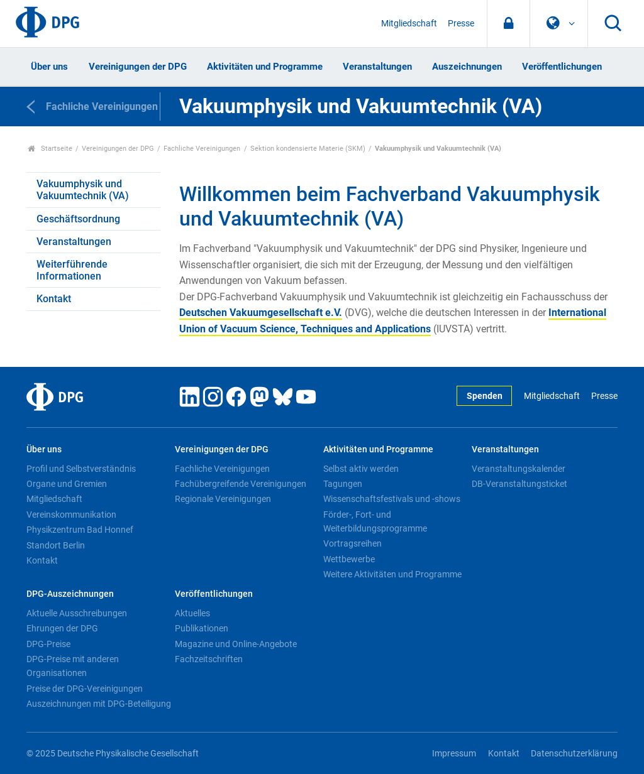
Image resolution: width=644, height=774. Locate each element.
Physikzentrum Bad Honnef (79, 530)
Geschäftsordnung (78, 219)
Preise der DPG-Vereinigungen (84, 689)
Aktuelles (192, 613)
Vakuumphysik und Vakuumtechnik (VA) (82, 190)
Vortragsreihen (352, 543)
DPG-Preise (48, 644)
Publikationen (201, 628)
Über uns (49, 66)
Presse (461, 23)
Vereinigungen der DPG (138, 66)
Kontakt (53, 299)
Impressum (454, 753)
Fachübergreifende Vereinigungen (240, 484)
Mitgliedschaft (409, 23)
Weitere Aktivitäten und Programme (392, 574)
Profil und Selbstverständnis (81, 469)
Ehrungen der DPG (62, 628)
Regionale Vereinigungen (223, 499)
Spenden (484, 396)
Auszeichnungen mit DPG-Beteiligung (98, 704)
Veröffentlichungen (562, 66)
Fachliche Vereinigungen (202, 148)
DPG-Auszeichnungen (70, 594)
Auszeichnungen (467, 66)
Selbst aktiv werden (361, 469)
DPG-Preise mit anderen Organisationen (72, 666)
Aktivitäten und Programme (265, 66)
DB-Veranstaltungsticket (519, 484)
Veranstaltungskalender (518, 469)
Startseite (50, 148)
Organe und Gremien (66, 484)
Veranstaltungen (377, 66)
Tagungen (342, 484)
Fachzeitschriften (209, 659)
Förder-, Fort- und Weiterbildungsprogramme (375, 521)
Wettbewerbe (349, 559)
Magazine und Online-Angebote (236, 644)
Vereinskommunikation (71, 515)
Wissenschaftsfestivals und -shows (391, 499)
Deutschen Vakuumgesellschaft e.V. (260, 313)
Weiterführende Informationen (72, 270)
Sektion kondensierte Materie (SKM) (307, 148)
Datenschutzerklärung (574, 753)
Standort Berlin (55, 545)
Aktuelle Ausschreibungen (76, 613)
